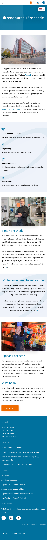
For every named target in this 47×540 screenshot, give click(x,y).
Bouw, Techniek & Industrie (11, 448)
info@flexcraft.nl (7, 427)
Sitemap (43, 524)
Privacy (34, 524)
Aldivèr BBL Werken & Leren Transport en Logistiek (20, 452)
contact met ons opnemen (11, 109)
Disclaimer (5, 475)
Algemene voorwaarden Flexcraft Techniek (17, 493)
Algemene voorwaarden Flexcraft (13, 484)
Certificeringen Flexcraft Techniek (13, 498)
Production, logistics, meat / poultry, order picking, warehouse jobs (20, 458)
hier (6, 267)
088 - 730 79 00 (7, 430)
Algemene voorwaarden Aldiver (12, 489)
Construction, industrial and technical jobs (16, 464)
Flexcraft (28, 75)
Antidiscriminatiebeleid (9, 480)
